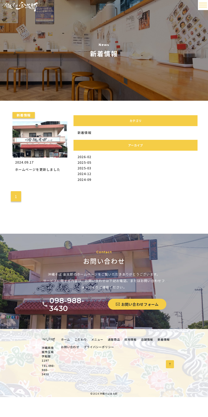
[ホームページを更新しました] (38, 161)
